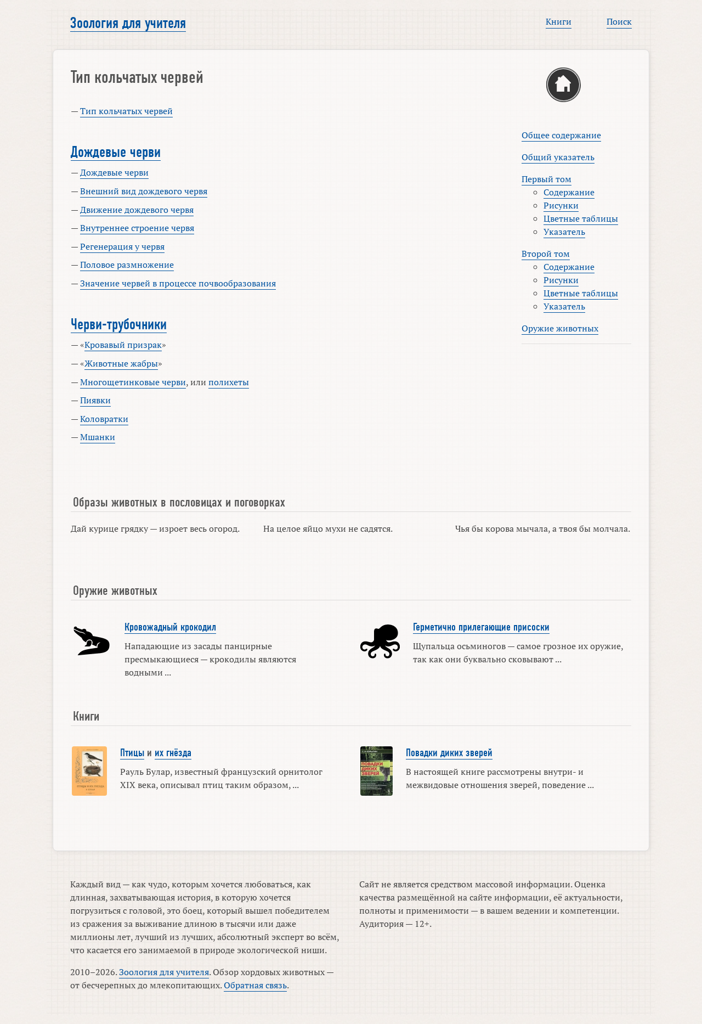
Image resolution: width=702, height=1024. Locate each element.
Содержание (569, 192)
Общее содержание (561, 135)
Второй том (546, 253)
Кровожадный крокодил (170, 627)
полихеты (228, 382)
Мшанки (97, 437)
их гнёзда (173, 753)
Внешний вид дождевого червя (143, 191)
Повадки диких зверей (449, 753)
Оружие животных (560, 328)
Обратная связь (255, 985)
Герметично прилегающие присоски (481, 627)
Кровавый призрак (123, 345)
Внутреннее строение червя (137, 228)
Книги (558, 21)
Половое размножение (127, 264)
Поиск (619, 21)
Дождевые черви (116, 152)
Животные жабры (121, 363)
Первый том (546, 179)
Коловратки (104, 419)
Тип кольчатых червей (126, 111)
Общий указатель (558, 157)
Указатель (564, 232)
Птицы (132, 753)
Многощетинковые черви (133, 382)
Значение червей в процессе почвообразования (178, 283)
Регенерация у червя (122, 246)
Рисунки (561, 205)
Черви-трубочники (119, 324)
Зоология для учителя (128, 23)
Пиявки (95, 400)
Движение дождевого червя (137, 210)
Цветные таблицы (581, 218)
